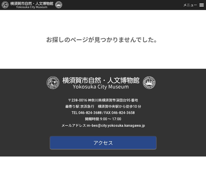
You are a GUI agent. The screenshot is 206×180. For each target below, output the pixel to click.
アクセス (103, 143)
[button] (190, 5)
